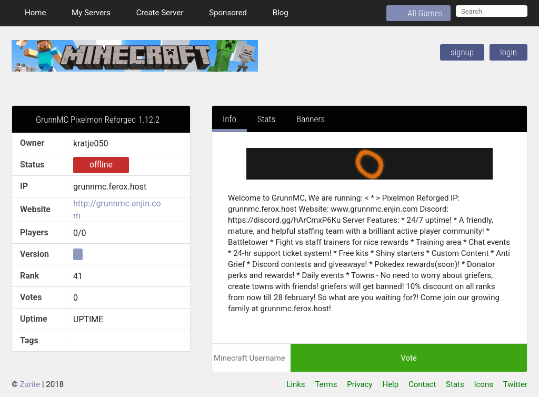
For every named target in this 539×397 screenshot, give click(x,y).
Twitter (515, 384)
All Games (418, 13)
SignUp (462, 52)
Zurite (30, 384)
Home (29, 12)
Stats (266, 119)
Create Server (153, 12)
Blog (273, 12)
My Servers (84, 12)
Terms (326, 384)
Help (390, 384)
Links (295, 384)
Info (229, 119)
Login (508, 52)
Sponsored (221, 12)
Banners (310, 119)
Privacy (359, 384)
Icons (483, 384)
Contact (422, 384)
